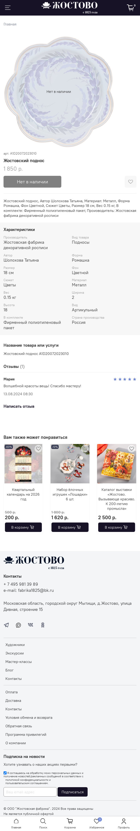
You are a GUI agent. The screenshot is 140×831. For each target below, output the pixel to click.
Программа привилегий (25, 734)
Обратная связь (18, 726)
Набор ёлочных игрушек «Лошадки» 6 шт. (70, 494)
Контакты (13, 678)
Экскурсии (14, 653)
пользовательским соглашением (26, 783)
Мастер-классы (18, 661)
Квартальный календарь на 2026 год (23, 494)
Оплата (11, 692)
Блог (9, 670)
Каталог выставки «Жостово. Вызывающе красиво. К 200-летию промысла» (116, 499)
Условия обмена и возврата (28, 717)
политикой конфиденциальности (26, 780)
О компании (15, 742)
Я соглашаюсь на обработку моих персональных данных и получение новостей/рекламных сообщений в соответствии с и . (43, 778)
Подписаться (73, 792)
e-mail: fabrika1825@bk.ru (29, 590)
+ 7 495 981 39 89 (21, 584)
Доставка (13, 700)
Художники (15, 644)
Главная (10, 24)
